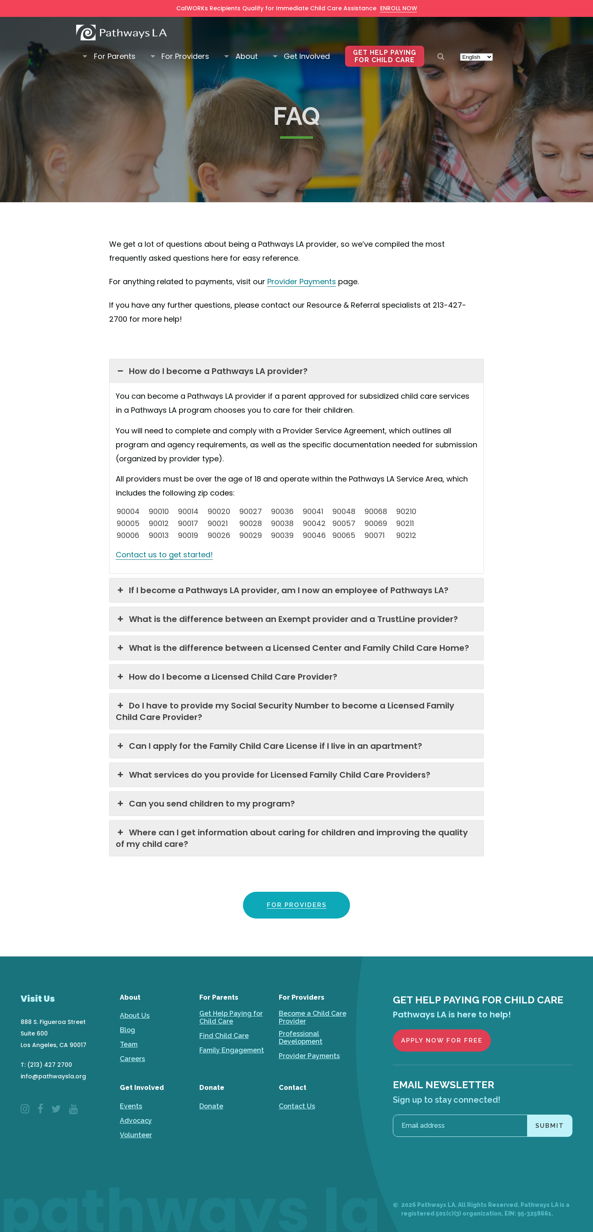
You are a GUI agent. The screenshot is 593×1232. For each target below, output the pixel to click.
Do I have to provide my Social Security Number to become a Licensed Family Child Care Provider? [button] (285, 711)
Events (131, 1106)
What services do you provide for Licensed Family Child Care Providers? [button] (273, 775)
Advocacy (136, 1120)
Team (129, 1044)
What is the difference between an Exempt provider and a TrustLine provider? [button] (287, 619)
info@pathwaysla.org (53, 1076)
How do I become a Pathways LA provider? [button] (212, 371)
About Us (134, 1015)
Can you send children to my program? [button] (205, 803)
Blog (127, 1030)
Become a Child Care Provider (312, 1017)
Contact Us (297, 1106)
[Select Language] (476, 48)
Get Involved (307, 47)
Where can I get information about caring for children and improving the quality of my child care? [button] (292, 838)
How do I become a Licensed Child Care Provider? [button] (226, 677)
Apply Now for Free (442, 1040)
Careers (132, 1059)
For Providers (185, 47)
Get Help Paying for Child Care (384, 47)
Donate (211, 1106)
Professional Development (300, 1037)
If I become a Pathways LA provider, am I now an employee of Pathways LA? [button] (282, 590)
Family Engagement (231, 1050)
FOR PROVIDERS (297, 905)
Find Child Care (224, 1036)
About (247, 47)
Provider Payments (309, 1056)
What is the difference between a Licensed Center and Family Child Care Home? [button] (292, 648)
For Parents (114, 47)
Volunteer (136, 1135)
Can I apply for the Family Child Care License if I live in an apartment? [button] (269, 746)
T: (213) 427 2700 (46, 1065)
